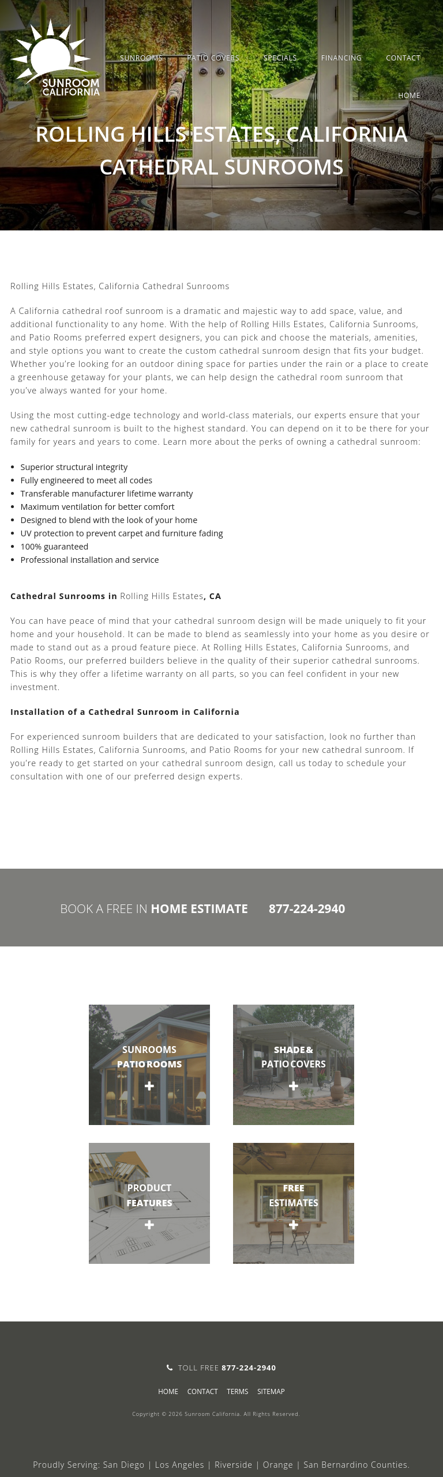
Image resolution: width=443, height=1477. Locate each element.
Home (409, 95)
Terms (237, 1391)
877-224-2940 (307, 908)
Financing (341, 58)
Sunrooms (141, 58)
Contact (403, 58)
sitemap (271, 1391)
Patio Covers (213, 58)
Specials (280, 58)
